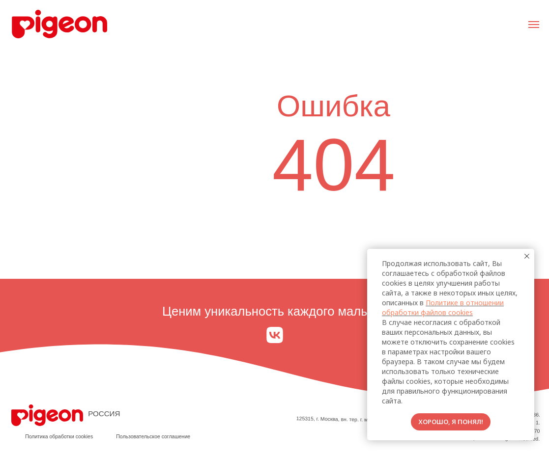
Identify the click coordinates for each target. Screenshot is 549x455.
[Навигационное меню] (533, 24)
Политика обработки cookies (59, 436)
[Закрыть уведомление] (527, 256)
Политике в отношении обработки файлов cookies (443, 307)
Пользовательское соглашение (153, 436)
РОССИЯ (104, 413)
